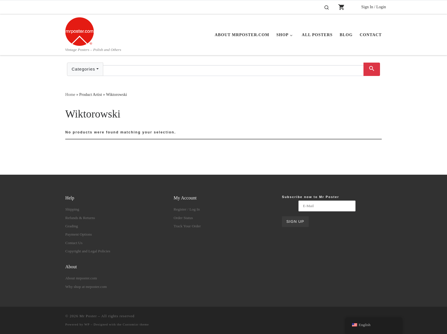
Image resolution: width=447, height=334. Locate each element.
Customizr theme (136, 324)
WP (87, 324)
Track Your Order (187, 226)
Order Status (183, 218)
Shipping (72, 209)
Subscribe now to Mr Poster (310, 197)
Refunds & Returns (80, 218)
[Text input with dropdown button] (233, 70)
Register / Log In (187, 209)
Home (70, 94)
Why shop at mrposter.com (86, 286)
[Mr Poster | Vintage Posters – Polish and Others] (79, 30)
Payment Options (78, 234)
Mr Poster (88, 316)
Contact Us (73, 243)
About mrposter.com (81, 278)
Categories (83, 69)
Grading (71, 226)
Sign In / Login (373, 7)
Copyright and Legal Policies (87, 251)
